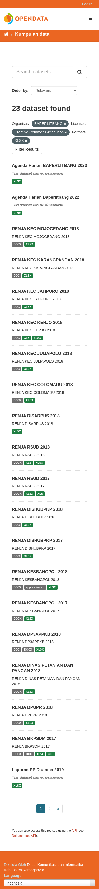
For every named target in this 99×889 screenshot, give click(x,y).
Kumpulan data (32, 34)
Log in (87, 4)
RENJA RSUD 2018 (31, 447)
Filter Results (27, 149)
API (74, 830)
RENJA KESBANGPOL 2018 (40, 572)
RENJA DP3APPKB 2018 (36, 634)
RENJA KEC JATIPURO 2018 (40, 291)
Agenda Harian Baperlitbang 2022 (45, 197)
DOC (16, 275)
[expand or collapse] (90, 18)
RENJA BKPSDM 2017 (34, 738)
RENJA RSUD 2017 (31, 478)
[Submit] (80, 72)
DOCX (17, 244)
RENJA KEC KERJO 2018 (37, 322)
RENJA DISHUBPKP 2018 (37, 509)
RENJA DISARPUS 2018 (36, 416)
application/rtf (35, 587)
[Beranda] (6, 34)
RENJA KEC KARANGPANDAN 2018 (48, 260)
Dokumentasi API (24, 836)
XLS (26, 337)
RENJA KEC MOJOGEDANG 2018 (45, 229)
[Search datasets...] (42, 72)
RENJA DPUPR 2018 (32, 707)
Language (12, 875)
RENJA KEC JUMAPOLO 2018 (42, 353)
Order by (19, 90)
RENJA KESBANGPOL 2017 (40, 603)
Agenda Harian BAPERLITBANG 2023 (49, 165)
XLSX (17, 181)
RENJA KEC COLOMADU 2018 (42, 384)
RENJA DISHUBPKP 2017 (37, 540)
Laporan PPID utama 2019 (38, 770)
